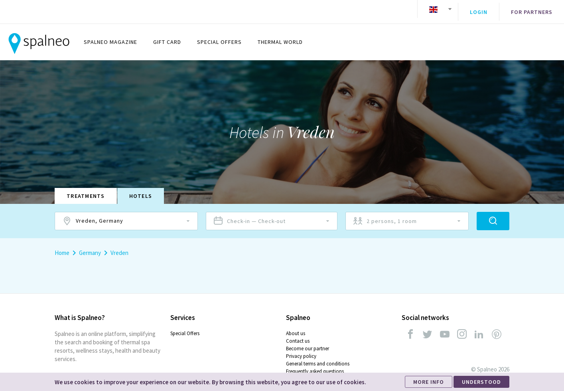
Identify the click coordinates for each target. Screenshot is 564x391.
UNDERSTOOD (481, 381)
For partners (531, 9)
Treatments (86, 190)
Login (478, 9)
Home (62, 247)
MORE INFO (428, 381)
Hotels (140, 190)
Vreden (119, 247)
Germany (90, 247)
